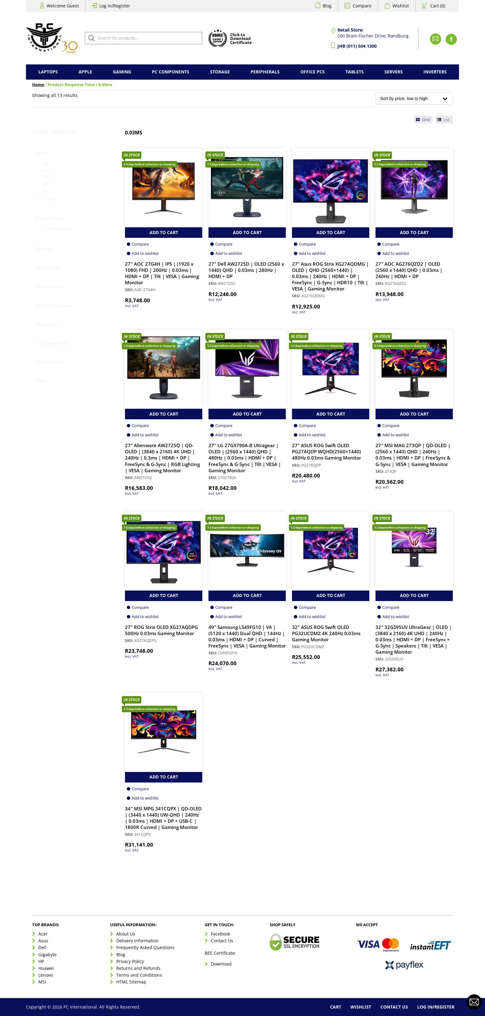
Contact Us (222, 941)
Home (38, 84)
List (443, 119)
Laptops (48, 72)
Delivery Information (137, 941)
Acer (43, 934)
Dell (42, 947)
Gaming (122, 72)
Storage (220, 72)
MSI (42, 982)
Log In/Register (114, 6)
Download (221, 964)
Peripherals (265, 72)
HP (41, 961)
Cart (335, 1007)
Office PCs (312, 72)
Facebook (220, 934)
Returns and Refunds (138, 968)
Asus (43, 941)
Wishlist (401, 6)
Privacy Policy (130, 961)
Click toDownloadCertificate (241, 39)
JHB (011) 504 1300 (357, 46)
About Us (125, 934)
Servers (393, 72)
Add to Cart (163, 232)
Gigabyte (47, 954)
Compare (362, 6)
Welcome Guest (63, 6)
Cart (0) (437, 6)
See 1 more (46, 200)
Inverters (435, 72)
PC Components (170, 72)
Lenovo (45, 975)
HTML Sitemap (131, 982)
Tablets (355, 72)
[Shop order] (414, 98)
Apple (85, 72)
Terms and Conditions (139, 975)
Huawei (46, 968)
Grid (422, 119)
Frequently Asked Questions (145, 947)
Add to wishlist (145, 253)
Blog (327, 6)
